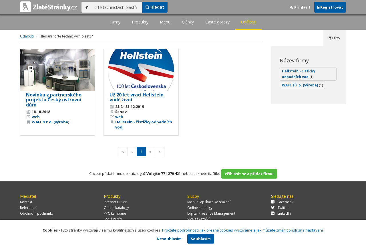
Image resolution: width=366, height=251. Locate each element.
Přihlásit (300, 7)
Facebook (282, 201)
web (36, 116)
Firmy (115, 22)
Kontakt (26, 201)
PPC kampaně (115, 213)
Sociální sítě (113, 219)
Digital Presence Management (211, 213)
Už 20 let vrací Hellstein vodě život (137, 97)
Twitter (280, 207)
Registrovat (330, 7)
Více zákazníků (198, 219)
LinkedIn (281, 213)
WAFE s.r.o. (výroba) (50, 121)
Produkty (140, 22)
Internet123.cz (115, 201)
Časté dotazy (217, 22)
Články (188, 22)
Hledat (155, 7)
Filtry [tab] (334, 37)
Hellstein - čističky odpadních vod (298, 74)
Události (248, 22)
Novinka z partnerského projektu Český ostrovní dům (53, 100)
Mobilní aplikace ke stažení (208, 201)
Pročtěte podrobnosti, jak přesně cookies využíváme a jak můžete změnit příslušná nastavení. (243, 230)
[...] (116, 7)
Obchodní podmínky (36, 213)
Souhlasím (201, 238)
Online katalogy (116, 207)
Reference (28, 207)
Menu (165, 22)
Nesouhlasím (169, 238)
